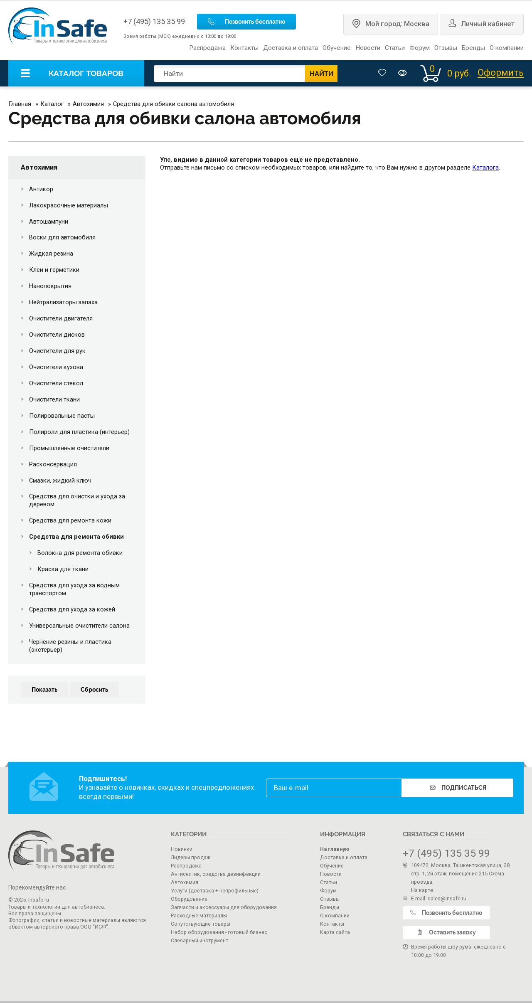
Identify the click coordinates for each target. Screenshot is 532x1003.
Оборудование (189, 899)
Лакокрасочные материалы (68, 205)
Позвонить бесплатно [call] (246, 21)
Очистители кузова (56, 367)
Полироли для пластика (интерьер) (79, 432)
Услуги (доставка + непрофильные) (215, 890)
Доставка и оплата (290, 48)
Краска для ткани (63, 569)
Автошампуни (48, 221)
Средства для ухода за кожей (72, 609)
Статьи (395, 48)
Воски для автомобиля (62, 237)
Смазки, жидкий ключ (60, 480)
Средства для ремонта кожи (70, 520)
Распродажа (207, 48)
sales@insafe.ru (447, 898)
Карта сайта (335, 932)
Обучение (337, 48)
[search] (229, 73)
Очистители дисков (57, 334)
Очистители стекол (56, 383)
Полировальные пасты (62, 415)
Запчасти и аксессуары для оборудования (224, 907)
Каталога (485, 167)
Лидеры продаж (190, 857)
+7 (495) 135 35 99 (154, 21)
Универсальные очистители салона (79, 625)
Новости (367, 48)
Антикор (41, 189)
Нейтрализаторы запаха (63, 302)
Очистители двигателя (61, 318)
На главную (335, 849)
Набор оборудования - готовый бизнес (219, 932)
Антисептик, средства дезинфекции (216, 874)
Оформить (501, 73)
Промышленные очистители (69, 448)
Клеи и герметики (54, 270)
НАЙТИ (321, 74)
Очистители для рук (57, 351)
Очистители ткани (54, 399)
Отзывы (445, 48)
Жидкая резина (51, 253)
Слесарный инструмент (199, 940)
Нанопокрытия (50, 286)
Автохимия (39, 167)
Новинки (181, 849)
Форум (419, 48)
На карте (422, 890)
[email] (334, 788)
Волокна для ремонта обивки (80, 553)
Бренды (473, 48)
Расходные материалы (199, 915)
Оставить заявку (446, 932)
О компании (507, 48)
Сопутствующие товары (200, 924)
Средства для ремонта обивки (76, 536)
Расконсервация (53, 464)
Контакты (244, 48)
